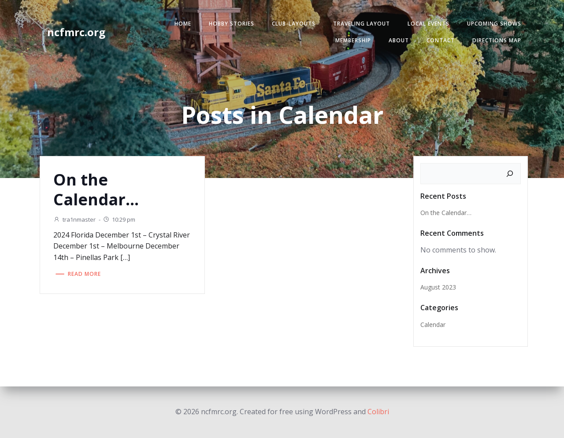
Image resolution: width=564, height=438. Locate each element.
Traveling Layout (361, 23)
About (399, 40)
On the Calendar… (445, 212)
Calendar (432, 324)
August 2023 (438, 287)
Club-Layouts (293, 23)
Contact (441, 40)
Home (182, 23)
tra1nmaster (74, 219)
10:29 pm (119, 219)
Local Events (428, 23)
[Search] (509, 173)
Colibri (378, 411)
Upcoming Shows (494, 23)
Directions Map (496, 40)
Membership (353, 40)
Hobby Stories (231, 23)
